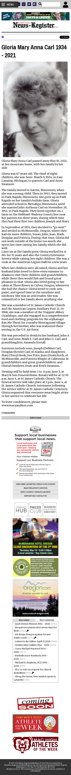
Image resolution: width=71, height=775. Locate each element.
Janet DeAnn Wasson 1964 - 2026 (32, 623)
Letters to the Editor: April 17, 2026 (32, 641)
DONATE (51, 484)
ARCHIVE (46, 492)
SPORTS (30, 492)
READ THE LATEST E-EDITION (35, 488)
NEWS (23, 492)
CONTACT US (41, 496)
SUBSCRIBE (20, 484)
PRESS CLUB (42, 484)
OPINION (38, 492)
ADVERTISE (31, 484)
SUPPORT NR (29, 496)
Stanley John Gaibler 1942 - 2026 (32, 645)
